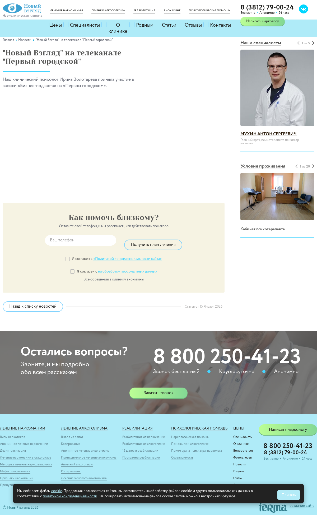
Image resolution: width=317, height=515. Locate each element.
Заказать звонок (159, 389)
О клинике (117, 24)
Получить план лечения (153, 240)
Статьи (169, 24)
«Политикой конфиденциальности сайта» (127, 254)
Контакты (221, 24)
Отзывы (194, 24)
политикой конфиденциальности (70, 496)
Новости (239, 460)
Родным (145, 24)
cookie (56, 491)
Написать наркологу (262, 21)
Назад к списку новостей (38, 302)
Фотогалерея (242, 453)
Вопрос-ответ (243, 446)
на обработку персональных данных (127, 267)
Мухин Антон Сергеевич (268, 134)
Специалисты (84, 24)
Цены (56, 24)
